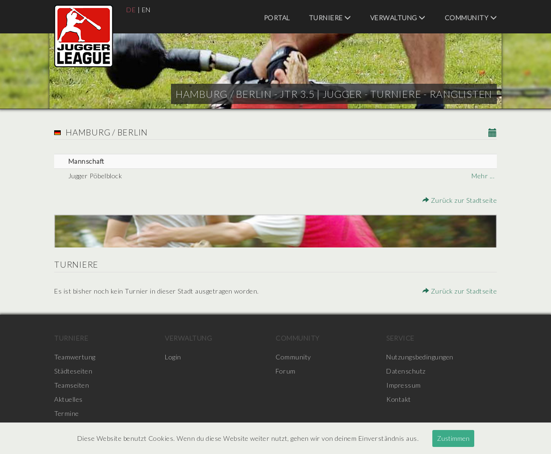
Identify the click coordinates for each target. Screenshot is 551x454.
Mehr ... (482, 176)
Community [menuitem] (471, 18)
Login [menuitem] (173, 357)
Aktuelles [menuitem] (68, 399)
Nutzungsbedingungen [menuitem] (420, 357)
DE (131, 10)
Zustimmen (453, 438)
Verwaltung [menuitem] (398, 18)
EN (146, 10)
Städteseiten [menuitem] (73, 371)
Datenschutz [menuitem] (406, 371)
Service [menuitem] (400, 338)
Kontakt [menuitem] (399, 399)
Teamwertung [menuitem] (75, 357)
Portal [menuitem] (277, 18)
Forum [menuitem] (286, 371)
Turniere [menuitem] (330, 18)
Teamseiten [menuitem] (71, 385)
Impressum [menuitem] (403, 385)
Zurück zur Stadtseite (459, 200)
